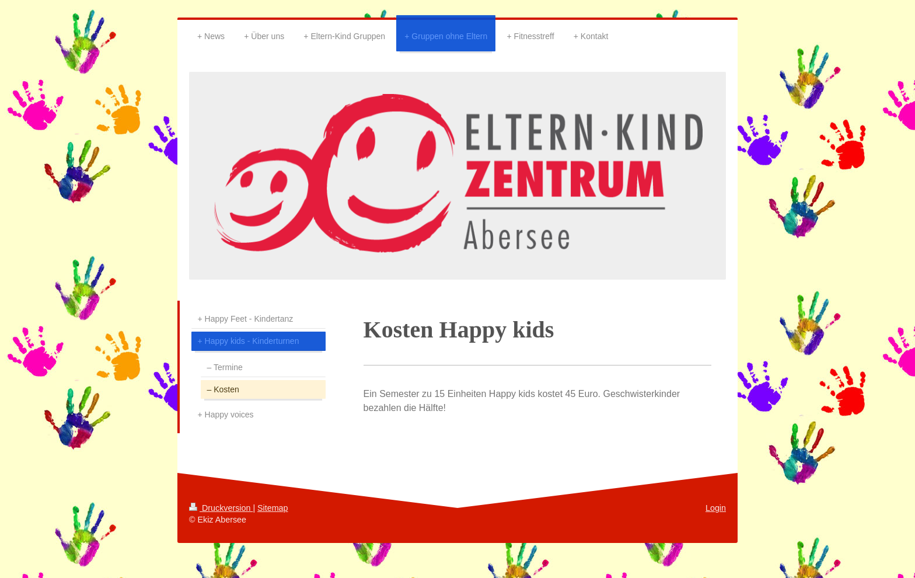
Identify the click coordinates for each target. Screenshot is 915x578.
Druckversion (221, 508)
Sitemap (272, 508)
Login (716, 508)
